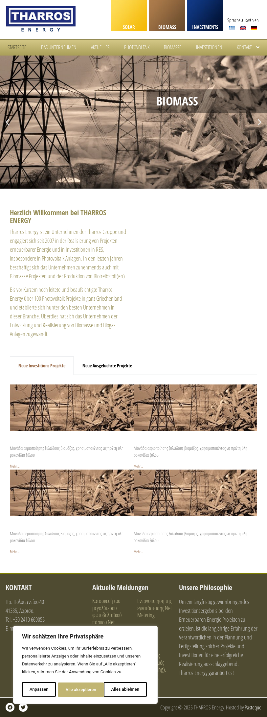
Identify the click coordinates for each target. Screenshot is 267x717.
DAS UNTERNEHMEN (59, 47)
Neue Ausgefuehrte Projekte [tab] (107, 365)
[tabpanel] (133, 465)
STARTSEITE (17, 47)
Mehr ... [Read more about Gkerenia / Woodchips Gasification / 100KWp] (138, 466)
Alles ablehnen (80, 689)
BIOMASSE (172, 47)
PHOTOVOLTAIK (136, 47)
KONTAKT (248, 47)
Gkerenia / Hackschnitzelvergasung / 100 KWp (185, 441)
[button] (7, 122)
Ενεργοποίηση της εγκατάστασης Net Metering (154, 608)
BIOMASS (167, 27)
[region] (85, 665)
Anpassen (38, 689)
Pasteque (253, 707)
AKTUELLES (100, 47)
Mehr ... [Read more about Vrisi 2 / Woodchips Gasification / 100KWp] (138, 551)
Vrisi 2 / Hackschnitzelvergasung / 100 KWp (182, 526)
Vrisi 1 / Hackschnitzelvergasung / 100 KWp (58, 526)
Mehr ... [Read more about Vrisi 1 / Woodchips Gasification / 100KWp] (14, 551)
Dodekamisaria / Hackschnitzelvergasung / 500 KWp (68, 441)
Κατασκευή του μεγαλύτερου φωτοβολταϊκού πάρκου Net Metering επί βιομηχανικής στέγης (107, 622)
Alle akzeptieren (126, 689)
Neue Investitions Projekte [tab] (41, 365)
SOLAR (129, 27)
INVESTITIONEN (209, 47)
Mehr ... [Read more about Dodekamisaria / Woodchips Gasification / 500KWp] (14, 466)
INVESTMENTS (205, 27)
